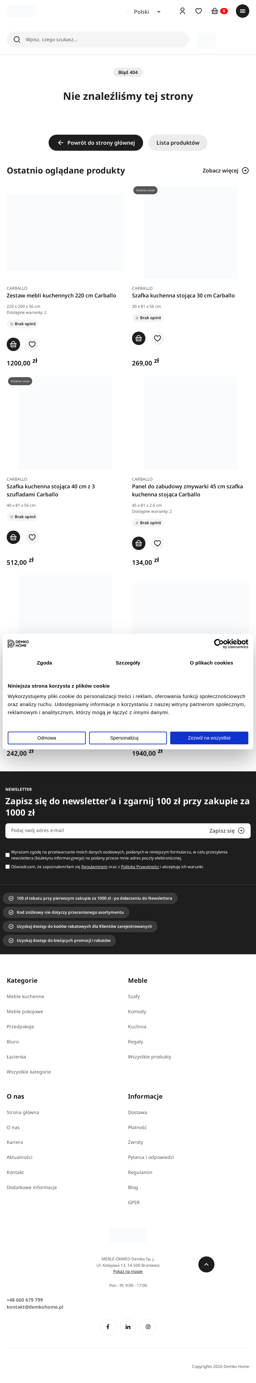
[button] (32, 345)
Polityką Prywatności (140, 867)
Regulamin (140, 1172)
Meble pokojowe (25, 1011)
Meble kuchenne (25, 996)
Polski (137, 11)
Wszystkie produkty (149, 1056)
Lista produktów (177, 142)
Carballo (17, 288)
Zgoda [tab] (44, 663)
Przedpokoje (20, 1026)
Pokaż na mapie (128, 1271)
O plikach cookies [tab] (211, 663)
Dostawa (137, 1112)
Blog (133, 1187)
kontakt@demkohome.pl (35, 1307)
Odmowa (46, 738)
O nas (13, 1127)
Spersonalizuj (128, 738)
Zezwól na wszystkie (209, 738)
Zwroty (135, 1142)
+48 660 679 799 (25, 1300)
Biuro (13, 1041)
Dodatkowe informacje (32, 1187)
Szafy (134, 996)
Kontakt (15, 1172)
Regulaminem (94, 867)
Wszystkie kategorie (29, 1071)
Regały (135, 1041)
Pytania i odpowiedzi (151, 1157)
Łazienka (16, 1056)
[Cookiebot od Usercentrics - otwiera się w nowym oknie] (219, 644)
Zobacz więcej (226, 170)
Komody (137, 1011)
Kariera (15, 1142)
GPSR (134, 1202)
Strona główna (23, 1112)
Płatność (137, 1127)
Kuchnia (137, 1026)
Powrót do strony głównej (96, 143)
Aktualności (20, 1157)
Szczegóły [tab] (128, 663)
